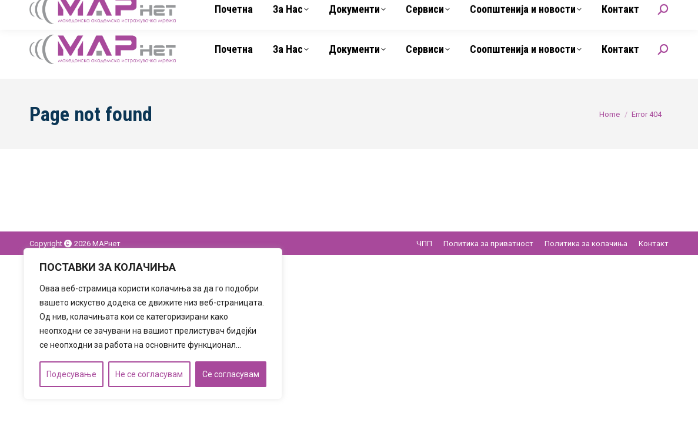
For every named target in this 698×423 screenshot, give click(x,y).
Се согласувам (230, 374)
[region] (153, 324)
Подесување (71, 374)
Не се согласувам (149, 374)
